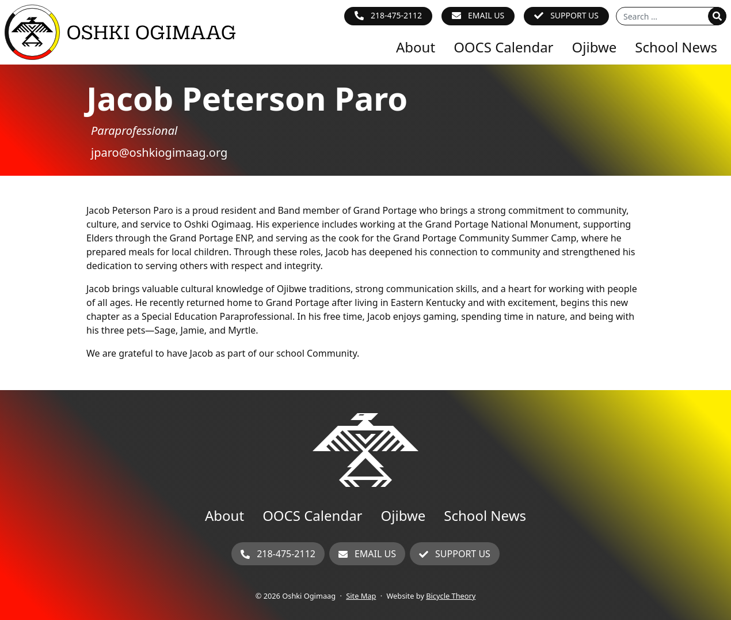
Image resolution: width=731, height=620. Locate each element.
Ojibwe (594, 46)
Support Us (574, 15)
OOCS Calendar (503, 46)
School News (676, 46)
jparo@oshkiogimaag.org (159, 152)
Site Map (361, 596)
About (415, 46)
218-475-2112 (396, 15)
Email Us (486, 15)
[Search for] (671, 16)
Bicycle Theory (450, 596)
